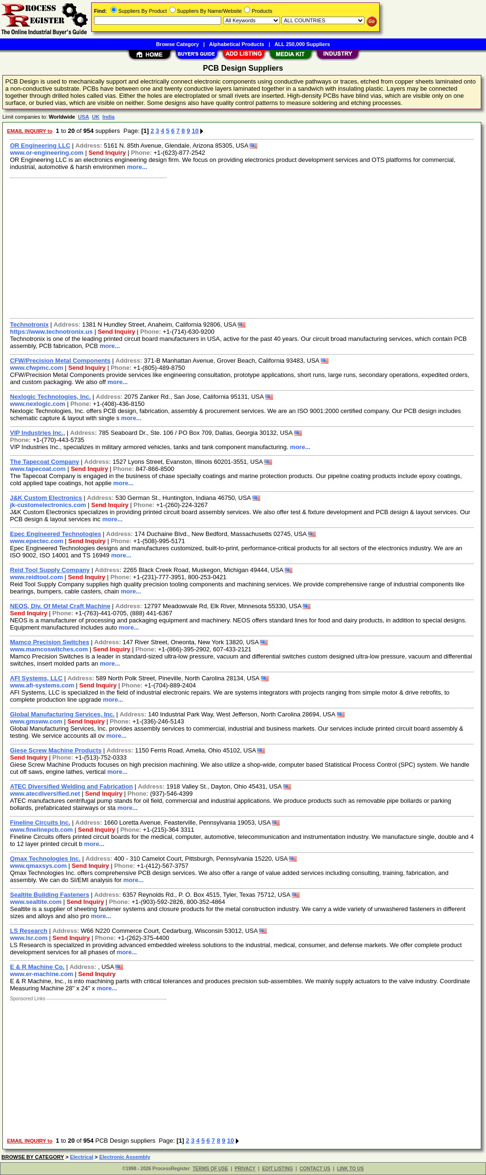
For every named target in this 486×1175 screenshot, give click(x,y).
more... (137, 166)
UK (96, 117)
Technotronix (29, 324)
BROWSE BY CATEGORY (32, 1157)
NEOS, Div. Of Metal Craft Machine (60, 606)
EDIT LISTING (277, 1168)
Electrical (81, 1157)
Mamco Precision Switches (49, 642)
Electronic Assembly (124, 1157)
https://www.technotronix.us (51, 331)
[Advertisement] (242, 246)
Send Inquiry (107, 152)
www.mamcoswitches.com (49, 649)
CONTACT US (314, 1168)
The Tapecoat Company (44, 461)
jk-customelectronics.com (48, 504)
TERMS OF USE (210, 1168)
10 (195, 130)
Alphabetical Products (236, 44)
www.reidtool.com (36, 577)
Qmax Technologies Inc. (45, 858)
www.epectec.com (36, 541)
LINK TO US (350, 1168)
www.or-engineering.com (47, 152)
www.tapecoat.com (37, 468)
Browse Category (177, 44)
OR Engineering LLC (40, 145)
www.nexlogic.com (37, 403)
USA (83, 117)
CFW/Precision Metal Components (60, 360)
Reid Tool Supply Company (50, 569)
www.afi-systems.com (42, 685)
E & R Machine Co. (37, 966)
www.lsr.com (28, 937)
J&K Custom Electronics (46, 497)
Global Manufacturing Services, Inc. (62, 714)
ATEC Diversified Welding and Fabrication (71, 786)
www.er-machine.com (41, 974)
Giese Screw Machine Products (56, 750)
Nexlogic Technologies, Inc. (50, 396)
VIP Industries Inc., (37, 432)
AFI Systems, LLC (36, 678)
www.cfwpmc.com (36, 367)
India (109, 117)
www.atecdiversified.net (45, 793)
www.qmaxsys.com (38, 865)
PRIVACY (245, 1168)
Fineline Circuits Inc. (40, 822)
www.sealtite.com (36, 901)
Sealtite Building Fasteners (49, 894)
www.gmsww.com (36, 721)
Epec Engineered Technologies (55, 533)
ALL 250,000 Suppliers (302, 44)
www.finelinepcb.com (41, 829)
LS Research (28, 930)
